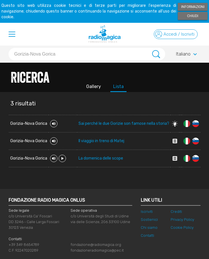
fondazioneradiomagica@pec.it (97, 250)
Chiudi (192, 16)
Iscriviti (147, 211)
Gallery (93, 86)
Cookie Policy (182, 227)
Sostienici (149, 219)
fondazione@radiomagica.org (96, 244)
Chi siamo (149, 227)
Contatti (147, 235)
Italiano (187, 54)
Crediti (176, 211)
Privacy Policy (182, 219)
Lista (118, 86)
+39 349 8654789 (24, 244)
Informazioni (192, 7)
